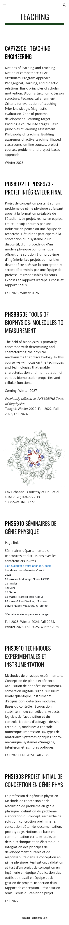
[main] (34, 18)
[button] (4, 5)
